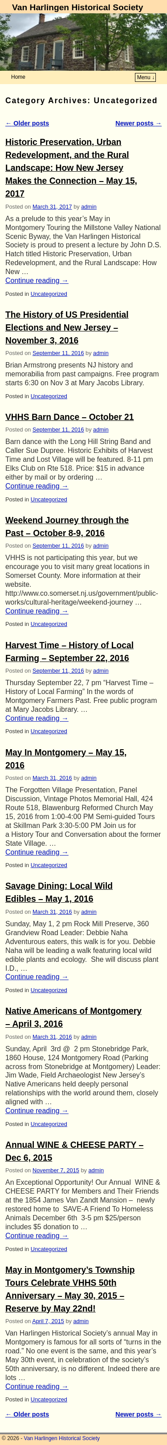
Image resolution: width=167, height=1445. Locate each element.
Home (18, 77)
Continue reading (37, 280)
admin (89, 206)
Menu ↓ (146, 77)
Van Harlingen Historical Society (77, 7)
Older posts (27, 123)
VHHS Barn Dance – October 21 (69, 417)
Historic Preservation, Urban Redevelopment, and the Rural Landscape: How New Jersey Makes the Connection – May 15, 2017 (71, 167)
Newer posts (138, 123)
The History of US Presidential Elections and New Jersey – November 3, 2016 (67, 327)
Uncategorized (49, 294)
